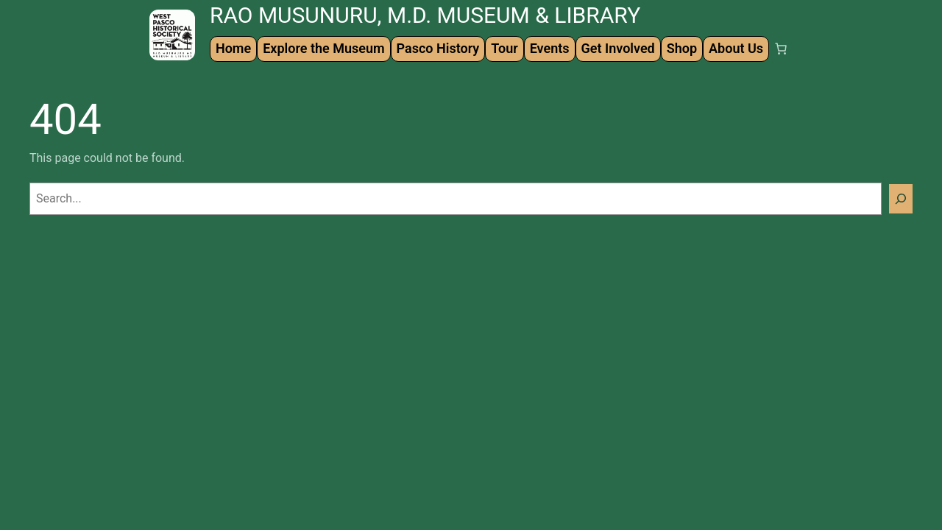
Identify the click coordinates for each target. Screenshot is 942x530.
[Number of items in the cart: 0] (781, 49)
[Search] (901, 198)
